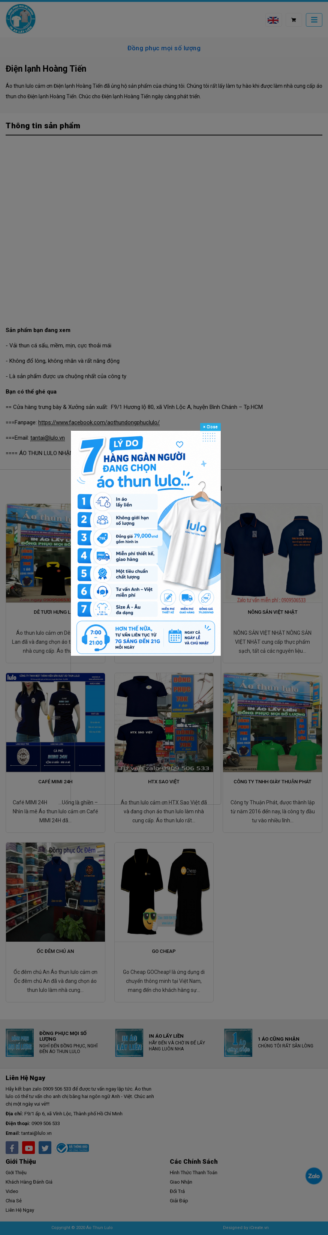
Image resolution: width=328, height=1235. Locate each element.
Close (210, 426)
